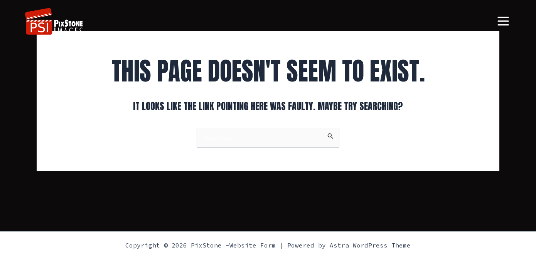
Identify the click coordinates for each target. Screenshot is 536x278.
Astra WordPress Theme (370, 245)
